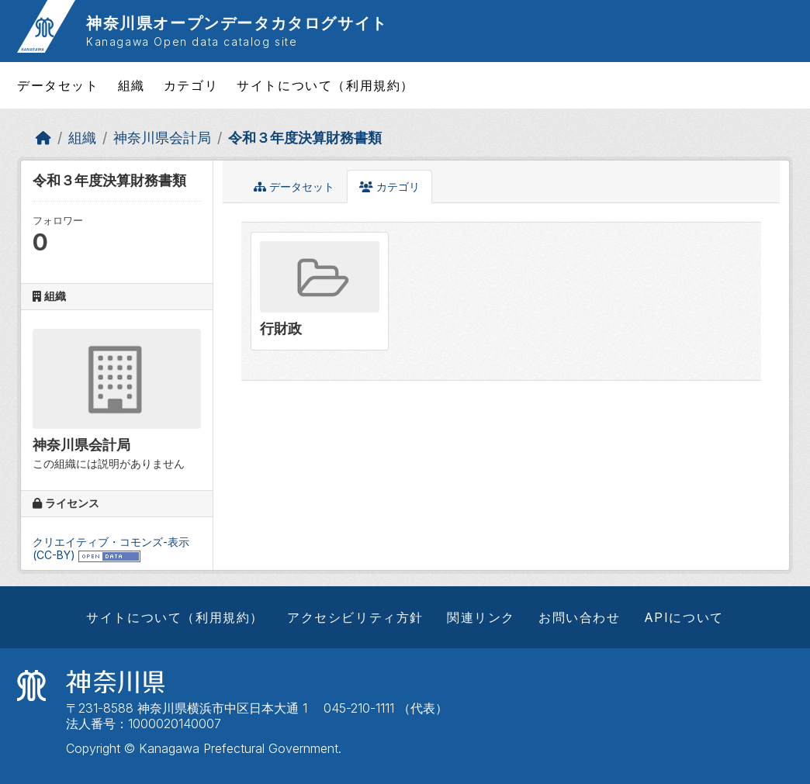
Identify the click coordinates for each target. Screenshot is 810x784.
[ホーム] (43, 138)
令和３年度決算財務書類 (305, 138)
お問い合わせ (579, 617)
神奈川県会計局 (162, 138)
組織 (131, 85)
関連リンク (481, 617)
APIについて (684, 617)
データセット (58, 85)
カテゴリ (191, 85)
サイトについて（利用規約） (325, 85)
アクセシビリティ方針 (355, 617)
